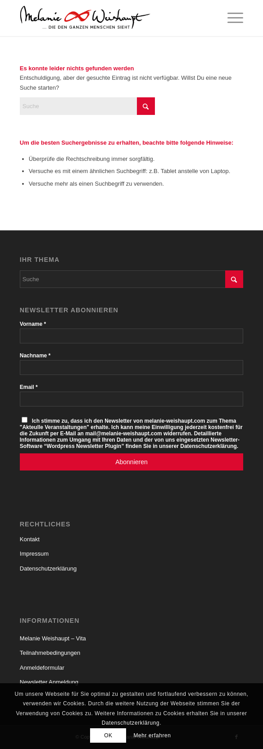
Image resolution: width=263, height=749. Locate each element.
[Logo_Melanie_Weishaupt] (109, 18)
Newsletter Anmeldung (49, 682)
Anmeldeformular (42, 667)
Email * (29, 387)
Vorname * (33, 324)
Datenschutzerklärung (48, 568)
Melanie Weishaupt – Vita (53, 638)
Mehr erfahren (152, 735)
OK (108, 735)
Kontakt (30, 539)
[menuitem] (230, 18)
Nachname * (35, 355)
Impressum (34, 553)
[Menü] (230, 18)
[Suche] (87, 106)
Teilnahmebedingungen (50, 652)
